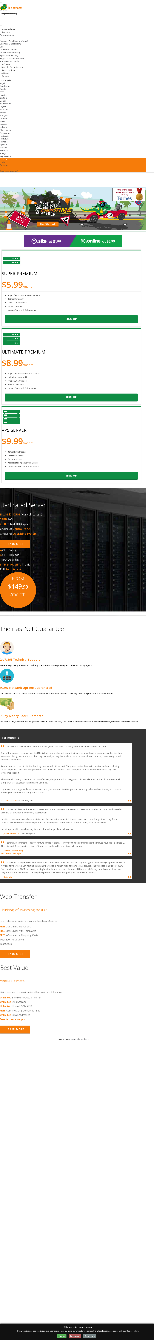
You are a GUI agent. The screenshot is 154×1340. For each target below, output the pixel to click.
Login (2, 162)
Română (4, 141)
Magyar (3, 124)
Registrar (4, 165)
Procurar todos (7, 35)
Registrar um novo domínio (12, 58)
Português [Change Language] (6, 80)
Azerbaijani (5, 86)
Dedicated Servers (8, 49)
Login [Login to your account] (4, 13)
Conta (5, 159)
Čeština (3, 97)
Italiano (3, 127)
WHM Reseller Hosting (10, 52)
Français (4, 115)
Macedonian (5, 130)
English (3, 106)
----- (1, 38)
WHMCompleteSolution (78, 1039)
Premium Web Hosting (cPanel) (14, 41)
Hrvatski (4, 95)
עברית (2, 121)
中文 (2, 92)
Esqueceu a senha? (9, 171)
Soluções (6, 32)
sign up (71, 319)
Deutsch (4, 118)
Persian (3, 112)
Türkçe (3, 153)
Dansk (3, 100)
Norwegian (5, 133)
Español (3, 147)
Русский (4, 144)
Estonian (4, 109)
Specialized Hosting (9, 55)
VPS (2, 46)
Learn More (15, 544)
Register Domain (9, 13)
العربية (2, 83)
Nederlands (5, 103)
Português (4, 136)
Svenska (4, 150)
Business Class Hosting (10, 43)
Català (3, 89)
